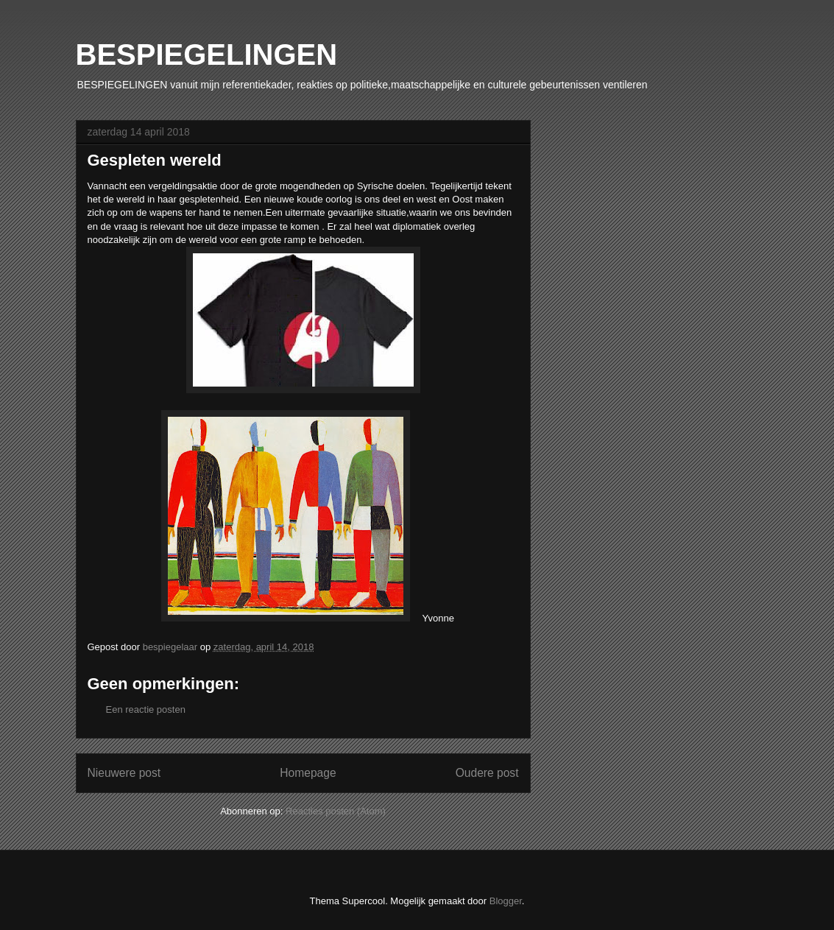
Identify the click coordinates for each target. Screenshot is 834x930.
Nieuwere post (124, 773)
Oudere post (487, 773)
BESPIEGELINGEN (207, 54)
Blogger (506, 900)
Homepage (308, 773)
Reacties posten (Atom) (336, 811)
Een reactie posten (145, 709)
